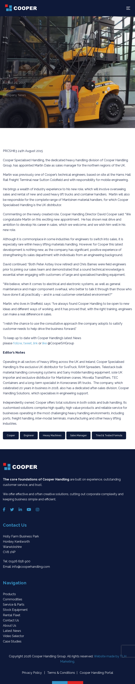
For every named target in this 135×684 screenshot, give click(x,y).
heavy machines (52, 435)
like (45, 343)
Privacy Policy (32, 673)
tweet (27, 343)
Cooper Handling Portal (96, 673)
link (35, 343)
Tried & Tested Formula (109, 435)
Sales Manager (78, 435)
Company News (14, 95)
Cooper (11, 435)
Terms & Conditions (60, 673)
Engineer (29, 435)
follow (17, 343)
